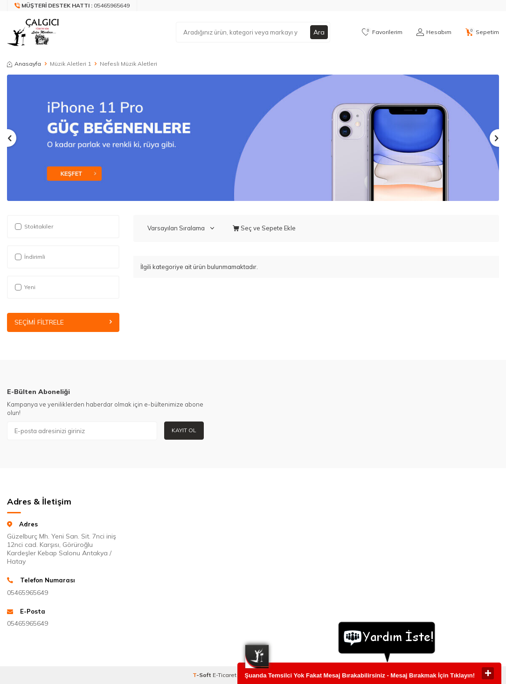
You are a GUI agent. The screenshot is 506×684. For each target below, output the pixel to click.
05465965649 (27, 592)
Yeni (25, 286)
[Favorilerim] (382, 32)
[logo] (36, 32)
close (488, 673)
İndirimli (30, 256)
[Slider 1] (253, 138)
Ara (319, 32)
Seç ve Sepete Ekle (264, 228)
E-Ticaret (224, 674)
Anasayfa (24, 63)
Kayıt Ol (184, 430)
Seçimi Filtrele (63, 322)
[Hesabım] (433, 32)
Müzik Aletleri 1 (70, 63)
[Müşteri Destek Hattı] (72, 5)
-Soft (203, 674)
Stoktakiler (34, 226)
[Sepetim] (482, 32)
